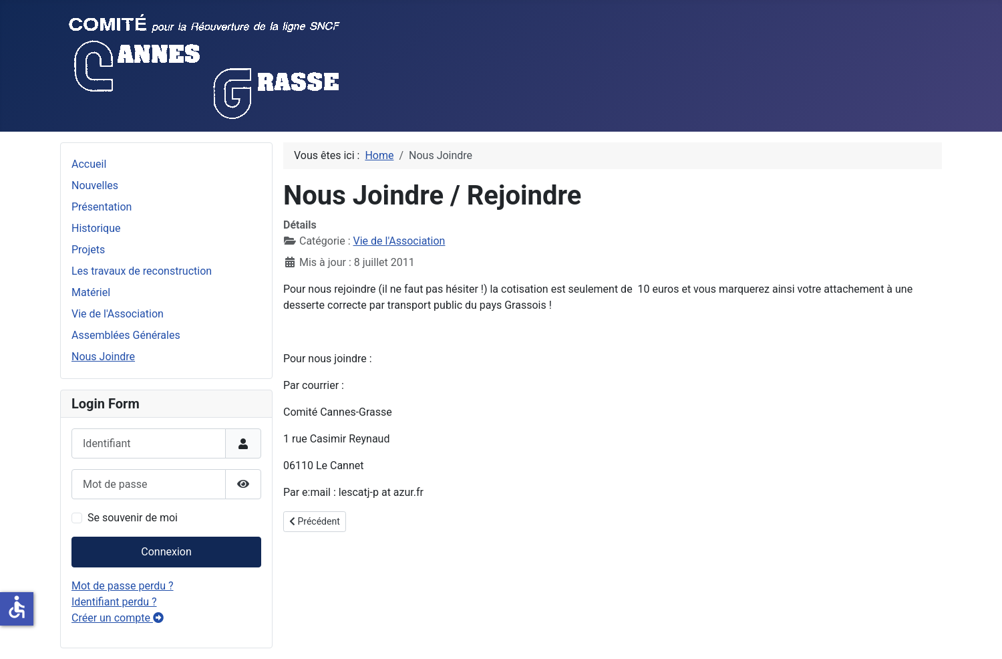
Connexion (166, 551)
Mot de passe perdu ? (122, 585)
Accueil (88, 164)
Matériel (90, 292)
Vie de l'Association (117, 313)
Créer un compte (117, 618)
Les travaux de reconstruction (141, 271)
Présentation (101, 207)
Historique (95, 228)
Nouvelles (94, 185)
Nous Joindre (103, 356)
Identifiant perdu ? (114, 602)
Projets (88, 249)
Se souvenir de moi (133, 517)
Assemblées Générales (125, 335)
